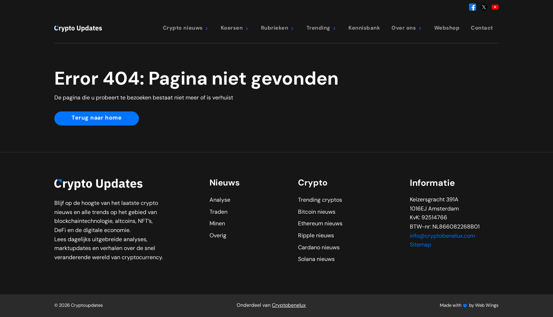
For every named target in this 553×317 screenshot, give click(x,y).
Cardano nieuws (319, 248)
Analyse (219, 200)
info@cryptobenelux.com (442, 236)
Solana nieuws (316, 259)
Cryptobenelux (289, 305)
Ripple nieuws (316, 236)
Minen (217, 224)
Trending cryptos (320, 200)
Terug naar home (97, 118)
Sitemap (420, 245)
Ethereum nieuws (320, 224)
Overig (217, 236)
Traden (218, 212)
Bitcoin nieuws (316, 212)
